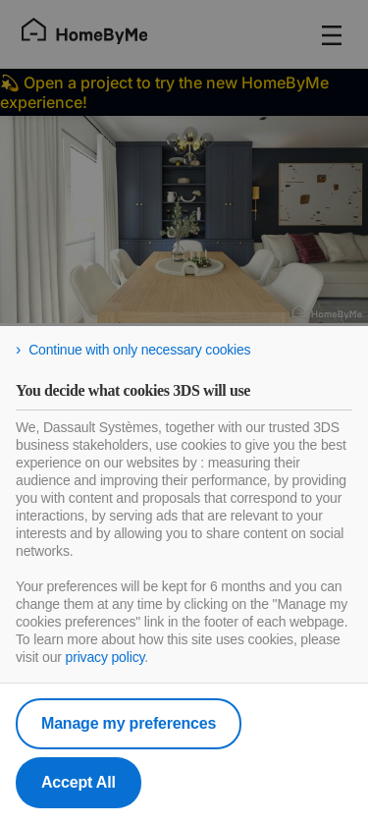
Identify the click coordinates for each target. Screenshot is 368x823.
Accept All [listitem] (78, 782)
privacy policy (105, 657)
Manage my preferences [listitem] (128, 723)
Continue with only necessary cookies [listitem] (139, 349)
